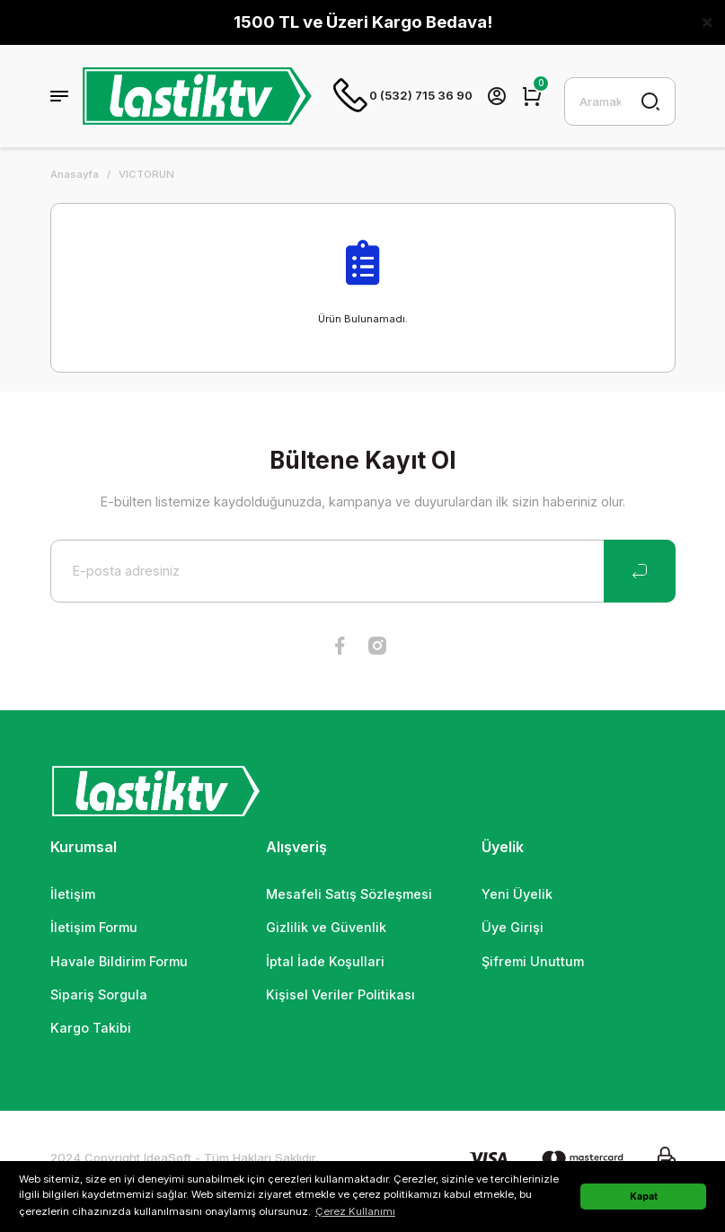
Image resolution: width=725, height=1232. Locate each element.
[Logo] (198, 97)
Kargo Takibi (90, 1029)
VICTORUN (146, 176)
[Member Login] (497, 97)
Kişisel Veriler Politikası (340, 996)
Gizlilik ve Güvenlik (326, 929)
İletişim (72, 895)
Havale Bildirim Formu (119, 963)
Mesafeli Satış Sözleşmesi (349, 895)
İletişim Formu (93, 929)
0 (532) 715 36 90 (403, 97)
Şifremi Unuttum (533, 963)
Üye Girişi (513, 929)
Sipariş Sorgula (98, 996)
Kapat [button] (644, 1196)
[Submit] (640, 572)
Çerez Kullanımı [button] (355, 1211)
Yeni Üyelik (517, 895)
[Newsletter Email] (363, 572)
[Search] (620, 102)
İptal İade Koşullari (325, 963)
